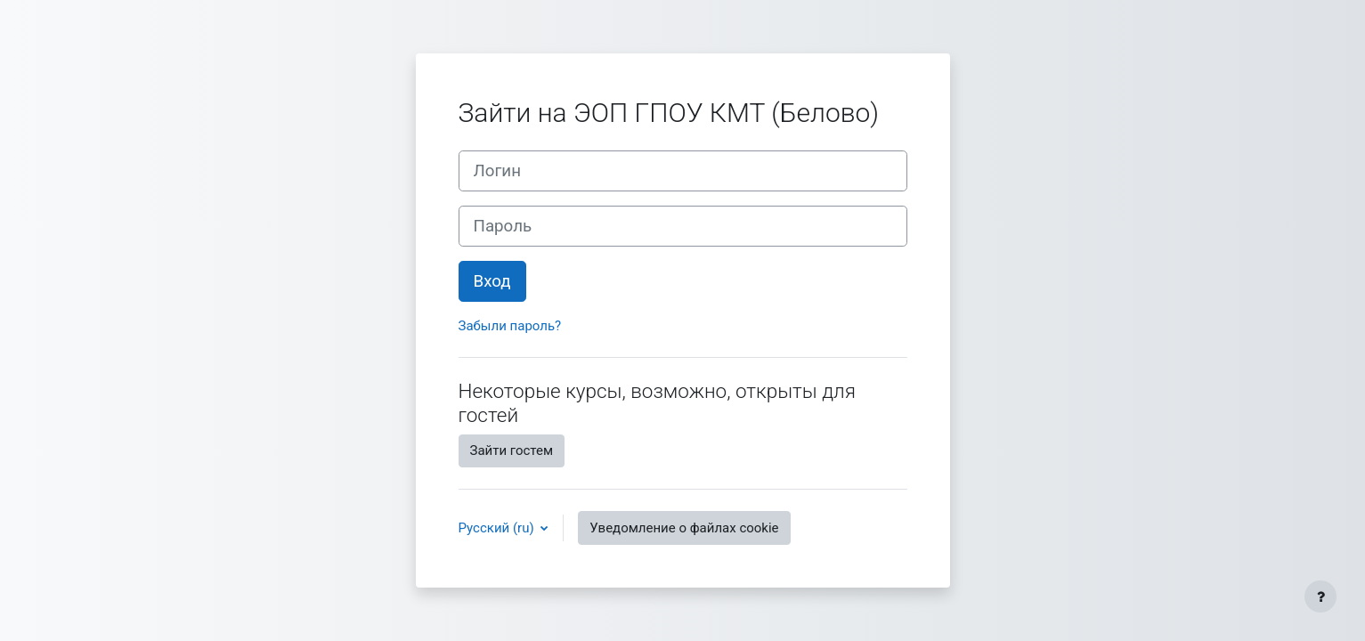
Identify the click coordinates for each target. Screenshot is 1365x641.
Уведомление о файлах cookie (683, 528)
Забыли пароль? (510, 326)
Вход (492, 281)
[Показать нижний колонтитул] (1320, 596)
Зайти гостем (512, 450)
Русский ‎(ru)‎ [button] (498, 528)
